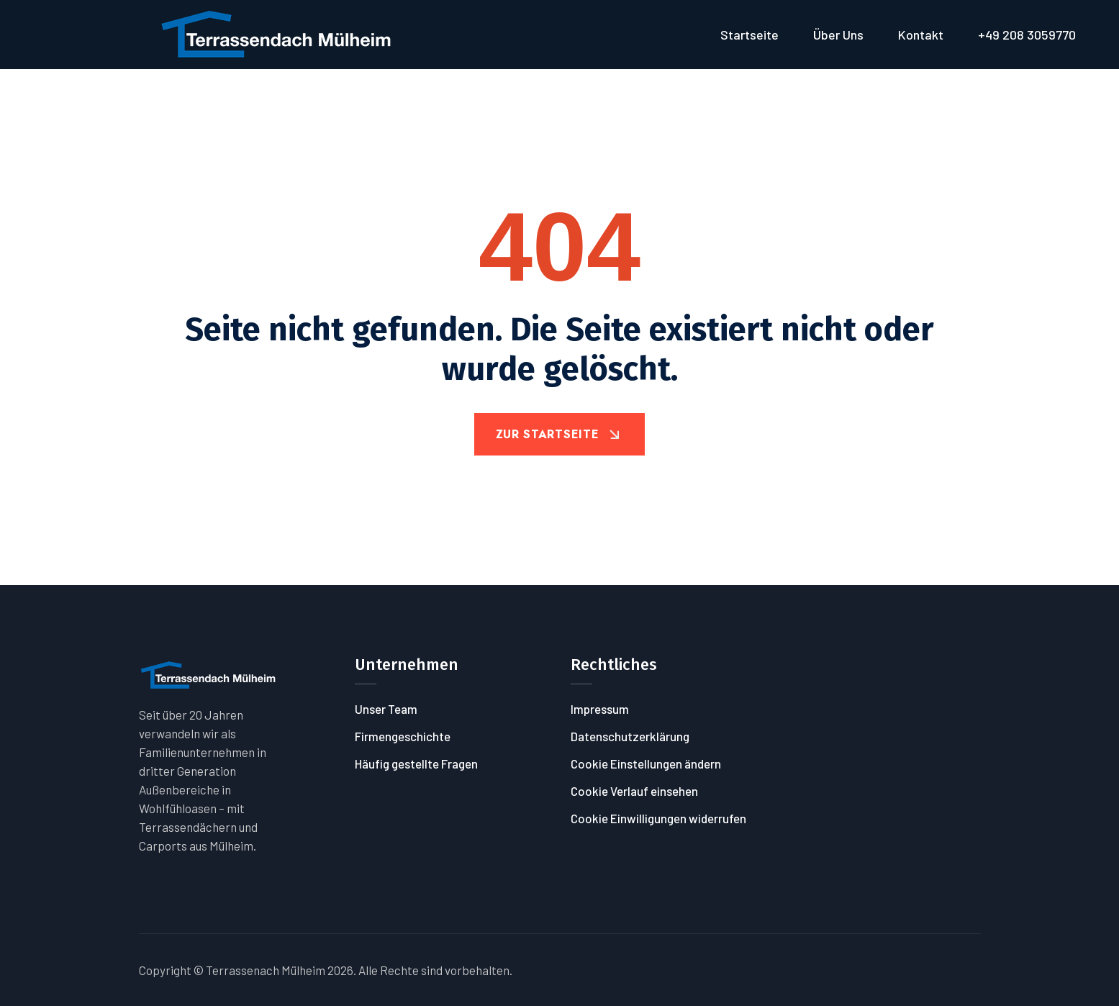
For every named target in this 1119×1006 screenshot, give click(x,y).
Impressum (600, 709)
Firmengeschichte (402, 736)
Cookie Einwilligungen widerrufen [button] (658, 818)
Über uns (838, 34)
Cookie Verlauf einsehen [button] (634, 791)
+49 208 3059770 (1027, 34)
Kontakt (920, 34)
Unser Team (386, 709)
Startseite (749, 34)
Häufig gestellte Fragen (416, 763)
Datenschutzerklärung (630, 736)
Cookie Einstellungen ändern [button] (646, 763)
